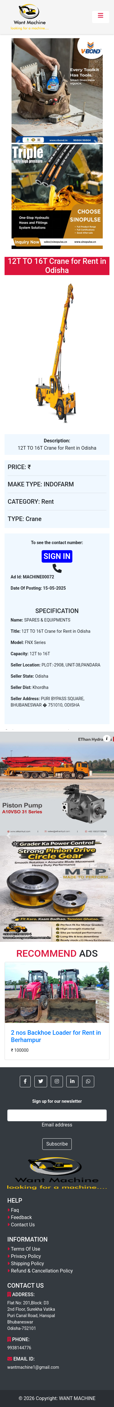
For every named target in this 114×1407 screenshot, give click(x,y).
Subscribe (57, 1144)
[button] (25, 1081)
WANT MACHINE (77, 1398)
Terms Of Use (25, 1249)
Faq (15, 1210)
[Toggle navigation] (100, 17)
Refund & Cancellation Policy (42, 1271)
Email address (57, 1125)
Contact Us (23, 1225)
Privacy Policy (26, 1256)
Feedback (21, 1217)
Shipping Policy (27, 1263)
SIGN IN (57, 556)
